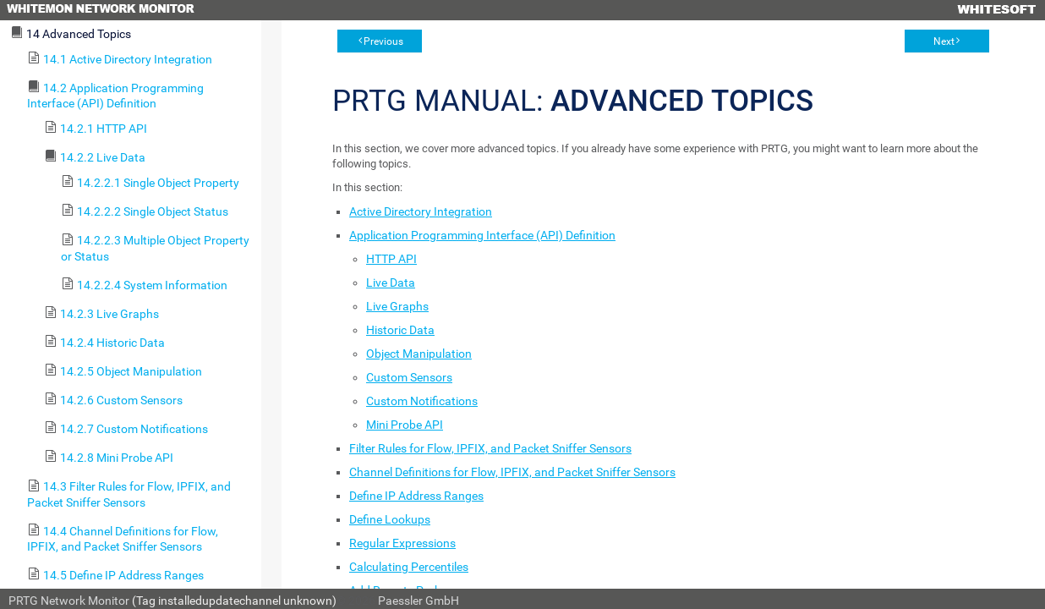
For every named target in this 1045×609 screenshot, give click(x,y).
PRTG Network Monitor (68, 600)
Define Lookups (389, 519)
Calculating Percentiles (408, 566)
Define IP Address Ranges (416, 495)
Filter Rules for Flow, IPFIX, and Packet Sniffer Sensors (490, 448)
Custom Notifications (422, 401)
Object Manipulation (419, 353)
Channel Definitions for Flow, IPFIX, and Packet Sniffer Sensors (512, 472)
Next (944, 41)
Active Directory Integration (420, 211)
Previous (383, 41)
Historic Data (400, 330)
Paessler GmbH (418, 600)
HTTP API (391, 259)
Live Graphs (397, 306)
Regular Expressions (402, 543)
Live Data (390, 282)
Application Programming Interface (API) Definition (482, 235)
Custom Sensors (409, 377)
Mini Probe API (404, 424)
